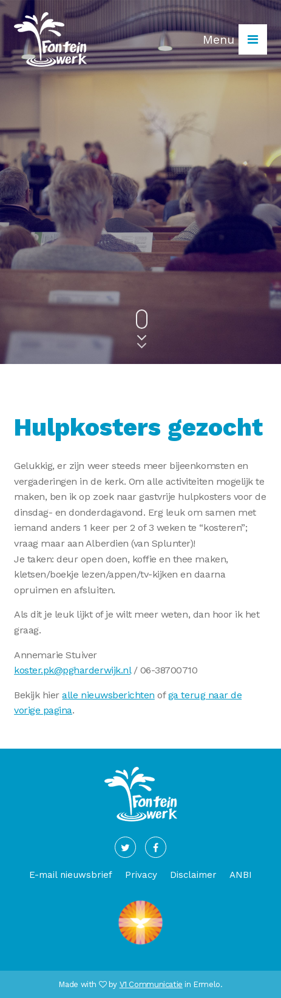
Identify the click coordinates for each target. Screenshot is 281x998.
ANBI (240, 874)
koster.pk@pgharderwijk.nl (72, 670)
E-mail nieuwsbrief (70, 874)
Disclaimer (193, 874)
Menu (235, 39)
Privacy (141, 874)
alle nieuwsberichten (108, 695)
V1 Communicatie (151, 984)
